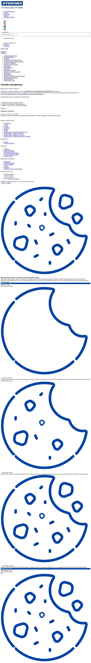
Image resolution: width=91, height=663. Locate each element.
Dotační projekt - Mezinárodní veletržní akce (15, 132)
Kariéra (6, 130)
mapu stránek (21, 104)
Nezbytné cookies (6, 378)
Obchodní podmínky (9, 163)
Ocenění (6, 129)
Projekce (6, 126)
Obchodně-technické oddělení (11, 153)
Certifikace (7, 127)
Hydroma (6, 149)
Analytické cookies (6, 472)
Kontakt (6, 13)
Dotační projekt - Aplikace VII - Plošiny (14, 135)
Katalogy (6, 15)
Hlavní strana (4, 88)
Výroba (6, 124)
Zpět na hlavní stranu (9, 11)
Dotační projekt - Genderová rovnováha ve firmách (17, 136)
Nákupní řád (7, 161)
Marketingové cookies (7, 565)
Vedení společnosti (9, 150)
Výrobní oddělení (8, 156)
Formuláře (6, 167)
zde (60, 118)
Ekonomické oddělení (9, 151)
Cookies (6, 166)
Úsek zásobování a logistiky (11, 154)
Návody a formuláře (9, 17)
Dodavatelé (7, 14)
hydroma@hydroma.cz (14, 178)
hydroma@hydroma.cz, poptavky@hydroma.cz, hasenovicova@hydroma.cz (24, 94)
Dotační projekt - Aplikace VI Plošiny (13, 133)
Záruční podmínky (8, 164)
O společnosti (7, 123)
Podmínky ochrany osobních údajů (13, 169)
